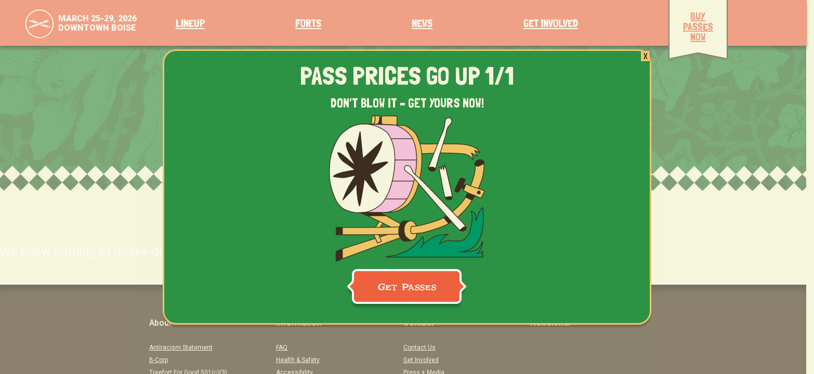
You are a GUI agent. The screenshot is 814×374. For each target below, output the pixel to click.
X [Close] (645, 56)
